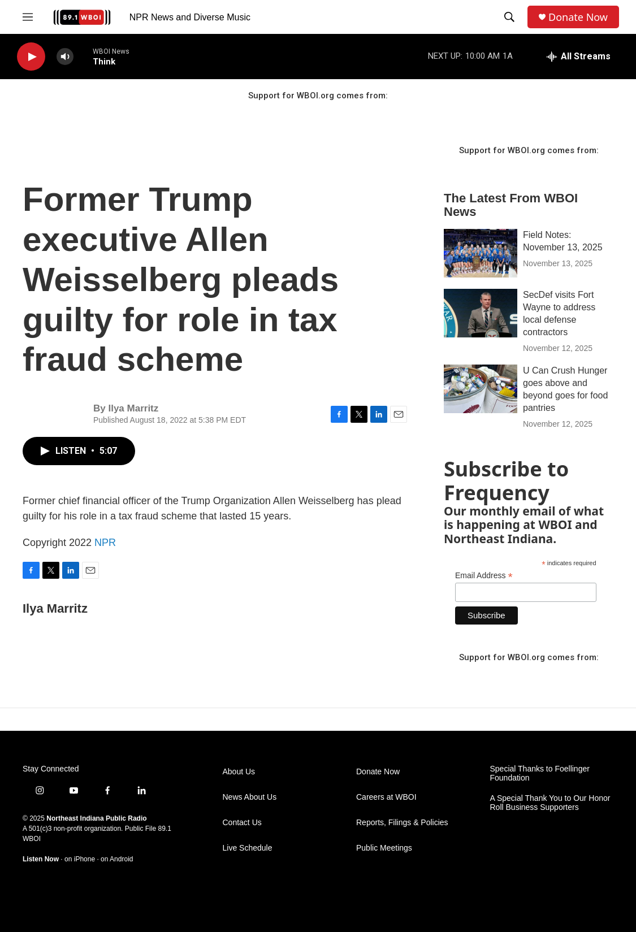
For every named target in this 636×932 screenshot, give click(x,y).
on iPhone (79, 859)
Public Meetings (384, 848)
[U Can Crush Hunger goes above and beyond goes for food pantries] (480, 389)
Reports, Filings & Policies (402, 822)
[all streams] (578, 56)
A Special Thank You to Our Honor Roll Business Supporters (550, 803)
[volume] (65, 57)
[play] (31, 56)
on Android (117, 859)
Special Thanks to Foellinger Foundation (540, 773)
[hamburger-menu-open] (27, 17)
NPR (105, 542)
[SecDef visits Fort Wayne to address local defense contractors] (480, 313)
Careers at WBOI (386, 797)
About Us (239, 772)
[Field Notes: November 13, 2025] (480, 253)
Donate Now (578, 17)
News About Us (250, 797)
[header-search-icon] (509, 17)
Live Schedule (247, 848)
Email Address (484, 575)
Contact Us (242, 822)
